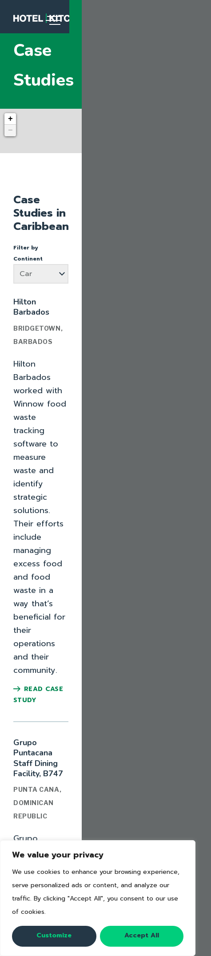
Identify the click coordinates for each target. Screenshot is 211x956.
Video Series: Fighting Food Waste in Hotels (105, 763)
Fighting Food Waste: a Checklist (106, 751)
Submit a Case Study (105, 836)
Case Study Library (104, 823)
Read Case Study (51, 358)
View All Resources (105, 775)
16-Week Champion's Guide (105, 738)
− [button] (10, 100)
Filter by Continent (41, 191)
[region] (97, 898)
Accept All (141, 935)
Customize (54, 935)
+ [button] (10, 89)
